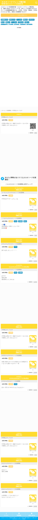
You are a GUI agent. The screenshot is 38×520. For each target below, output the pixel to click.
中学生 (15, 221)
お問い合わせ (31, 515)
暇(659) (2, 22)
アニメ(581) (14, 22)
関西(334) (11, 24)
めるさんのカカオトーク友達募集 (11, 489)
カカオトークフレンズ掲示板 (14, 3)
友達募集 (11, 120)
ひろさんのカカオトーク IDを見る (19, 378)
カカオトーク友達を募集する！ (19, 15)
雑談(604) (8, 22)
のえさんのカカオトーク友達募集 (11, 463)
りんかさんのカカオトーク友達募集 (12, 269)
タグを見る (19, 27)
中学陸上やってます (7, 117)
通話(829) (25, 19)
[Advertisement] (19, 49)
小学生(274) (29, 24)
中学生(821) (31, 19)
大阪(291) (16, 24)
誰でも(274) (22, 24)
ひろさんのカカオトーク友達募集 (11, 381)
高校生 (25, 221)
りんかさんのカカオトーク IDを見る (19, 266)
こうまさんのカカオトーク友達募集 (12, 218)
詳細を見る (19, 189)
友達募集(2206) (4, 19)
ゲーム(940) (19, 19)
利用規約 (19, 515)
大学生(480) (20, 22)
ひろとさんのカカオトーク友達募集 (12, 244)
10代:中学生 (4, 120)
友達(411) (27, 22)
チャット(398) (4, 24)
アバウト (6, 515)
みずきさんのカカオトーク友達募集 (12, 355)
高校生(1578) (12, 19)
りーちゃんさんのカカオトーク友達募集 (13, 192)
